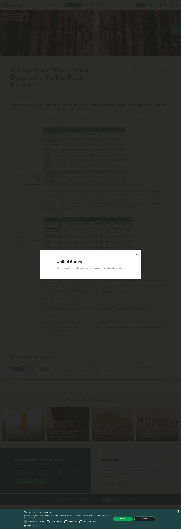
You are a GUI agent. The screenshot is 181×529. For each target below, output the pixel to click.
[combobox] (178, 511)
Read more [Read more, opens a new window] (37, 518)
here (63, 268)
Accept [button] (123, 519)
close (89, 268)
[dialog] (90, 519)
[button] (67, 526)
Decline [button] (145, 519)
